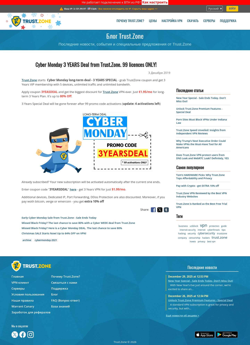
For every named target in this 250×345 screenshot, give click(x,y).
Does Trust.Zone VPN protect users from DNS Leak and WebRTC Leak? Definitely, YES (202, 156)
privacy (201, 241)
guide (224, 226)
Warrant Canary (22, 306)
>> (127, 8)
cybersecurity (206, 233)
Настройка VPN (172, 21)
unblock (194, 226)
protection (214, 226)
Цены (153, 21)
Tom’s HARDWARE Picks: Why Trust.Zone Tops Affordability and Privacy (200, 176)
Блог (54, 294)
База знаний (60, 306)
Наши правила (22, 300)
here (73, 189)
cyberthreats (213, 229)
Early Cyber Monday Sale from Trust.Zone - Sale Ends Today (59, 217)
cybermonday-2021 (46, 240)
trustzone (222, 233)
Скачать (192, 21)
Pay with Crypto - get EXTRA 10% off (197, 185)
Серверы (209, 21)
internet (202, 229)
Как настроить (155, 2)
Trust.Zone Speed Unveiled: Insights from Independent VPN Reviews (201, 131)
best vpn (211, 241)
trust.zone (219, 237)
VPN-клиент (20, 283)
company (182, 237)
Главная (17, 276)
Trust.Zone (29, 80)
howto (193, 241)
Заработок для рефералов (30, 312)
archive (27, 240)
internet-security (188, 229)
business (183, 226)
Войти (232, 8)
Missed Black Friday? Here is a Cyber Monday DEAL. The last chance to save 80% (72, 228)
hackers (206, 237)
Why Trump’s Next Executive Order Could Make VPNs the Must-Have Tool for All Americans (201, 144)
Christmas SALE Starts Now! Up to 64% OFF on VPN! (54, 233)
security (192, 233)
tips (224, 229)
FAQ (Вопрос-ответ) (65, 300)
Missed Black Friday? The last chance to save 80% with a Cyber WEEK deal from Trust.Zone (78, 223)
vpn (203, 225)
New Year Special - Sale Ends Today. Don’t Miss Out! (200, 280)
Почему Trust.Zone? (130, 21)
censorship (194, 237)
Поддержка (228, 21)
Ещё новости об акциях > (182, 315)
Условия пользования (27, 294)
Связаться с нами (64, 283)
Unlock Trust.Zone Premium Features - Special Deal (200, 300)
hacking (182, 233)
